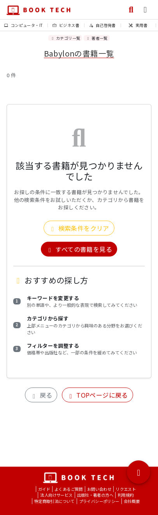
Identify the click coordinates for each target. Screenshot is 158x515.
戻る (41, 395)
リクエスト (126, 489)
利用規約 (126, 495)
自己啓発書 (102, 25)
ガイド (44, 489)
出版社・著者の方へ (95, 495)
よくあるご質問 (68, 489)
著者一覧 (96, 38)
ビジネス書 (66, 25)
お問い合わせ (99, 489)
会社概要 (132, 501)
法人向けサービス (56, 495)
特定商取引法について (54, 501)
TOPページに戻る (97, 395)
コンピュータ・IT (23, 25)
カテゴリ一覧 (65, 38)
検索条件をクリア (79, 228)
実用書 (138, 25)
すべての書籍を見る (79, 249)
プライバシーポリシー (99, 501)
